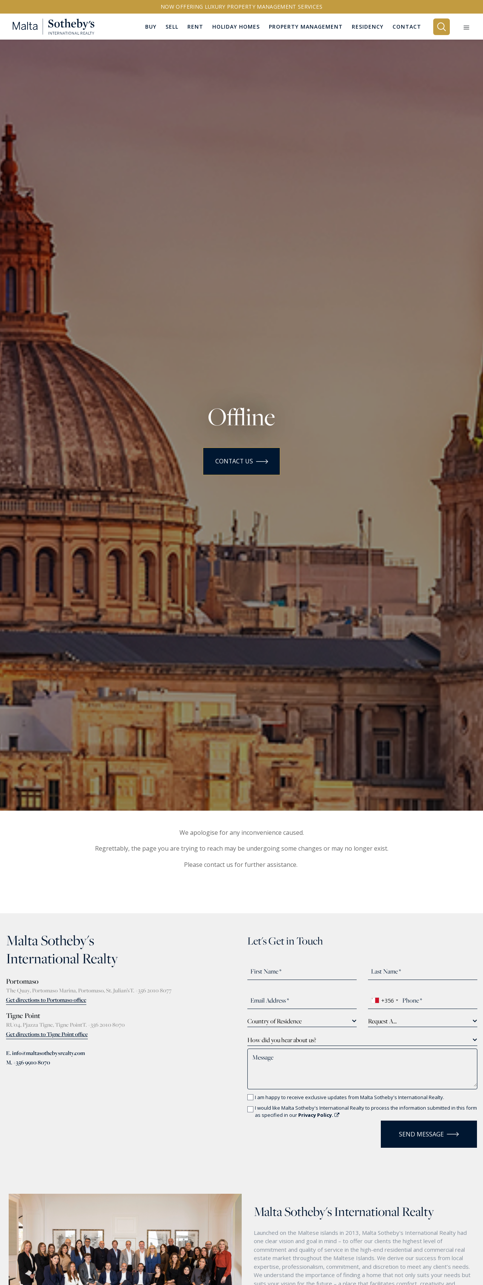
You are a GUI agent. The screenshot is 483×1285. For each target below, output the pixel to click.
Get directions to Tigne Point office (47, 1034)
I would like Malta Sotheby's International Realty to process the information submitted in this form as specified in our (366, 1111)
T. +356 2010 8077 (151, 990)
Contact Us (241, 461)
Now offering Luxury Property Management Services (241, 6)
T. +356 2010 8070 (103, 1025)
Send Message (429, 1134)
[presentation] (291, 1132)
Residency (367, 26)
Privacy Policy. (318, 1115)
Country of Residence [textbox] (274, 1021)
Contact (407, 26)
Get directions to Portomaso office (46, 1000)
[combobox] (384, 1000)
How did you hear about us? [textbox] (281, 1039)
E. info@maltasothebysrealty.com (45, 1053)
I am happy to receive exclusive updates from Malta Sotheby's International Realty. (349, 1097)
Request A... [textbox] (382, 1021)
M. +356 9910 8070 (28, 1062)
